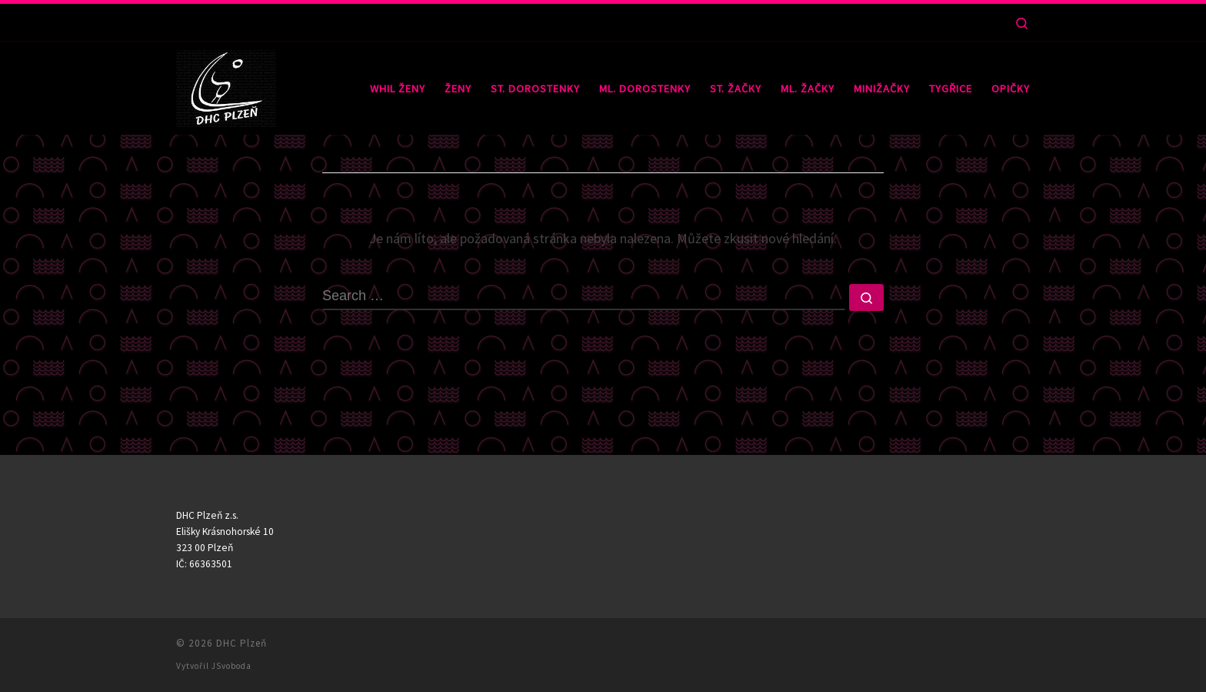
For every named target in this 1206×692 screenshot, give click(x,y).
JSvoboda (232, 665)
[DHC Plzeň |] (226, 85)
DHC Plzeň (241, 643)
